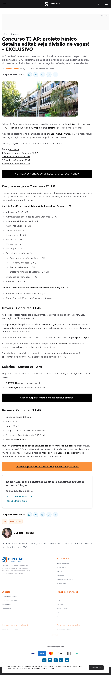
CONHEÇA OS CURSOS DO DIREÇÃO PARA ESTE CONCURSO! (47, 174)
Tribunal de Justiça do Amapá (24, 128)
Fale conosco (6, 609)
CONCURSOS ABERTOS (19, 496)
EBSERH (60, 604)
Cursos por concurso (9, 596)
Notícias (15, 34)
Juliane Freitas (12, 69)
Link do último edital (16, 440)
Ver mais (55, 635)
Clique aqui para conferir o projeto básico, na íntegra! (47, 398)
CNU (58, 596)
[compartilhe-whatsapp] (29, 74)
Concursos (18, 124)
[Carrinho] (106, 4)
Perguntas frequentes (10, 600)
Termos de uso (62, 583)
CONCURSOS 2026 (17, 501)
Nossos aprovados (63, 563)
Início (4, 34)
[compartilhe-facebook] (35, 74)
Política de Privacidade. (45, 668)
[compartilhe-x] (49, 74)
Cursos (59, 571)
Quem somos (61, 567)
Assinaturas (6, 604)
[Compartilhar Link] (55, 74)
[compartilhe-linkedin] (42, 74)
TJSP (58, 613)
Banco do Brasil (62, 609)
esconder (14, 149)
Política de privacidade (65, 579)
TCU (58, 600)
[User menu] (99, 4)
